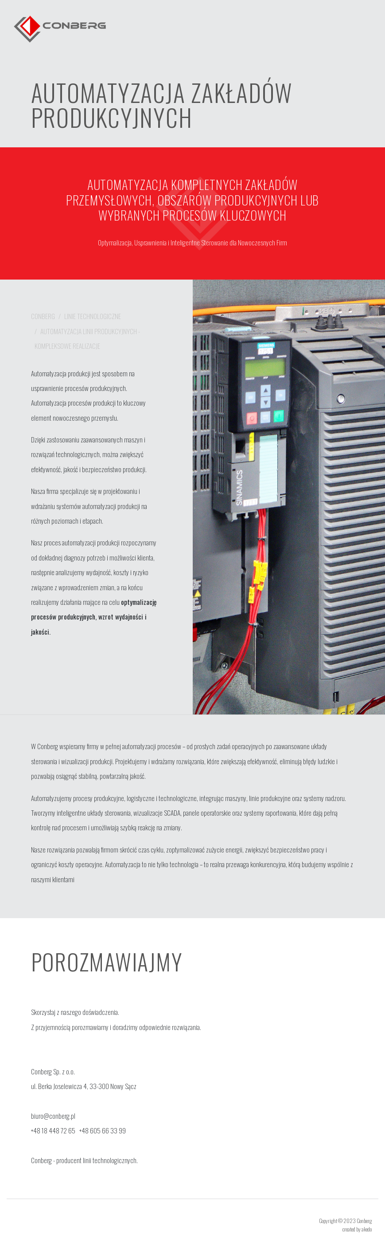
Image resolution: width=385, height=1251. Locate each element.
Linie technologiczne (92, 316)
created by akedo (357, 1229)
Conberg (43, 316)
